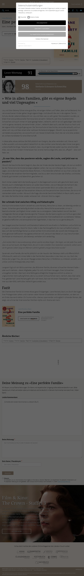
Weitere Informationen (42, 39)
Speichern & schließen (42, 28)
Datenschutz (62, 43)
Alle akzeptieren (42, 23)
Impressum (54, 43)
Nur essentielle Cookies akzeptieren (42, 34)
